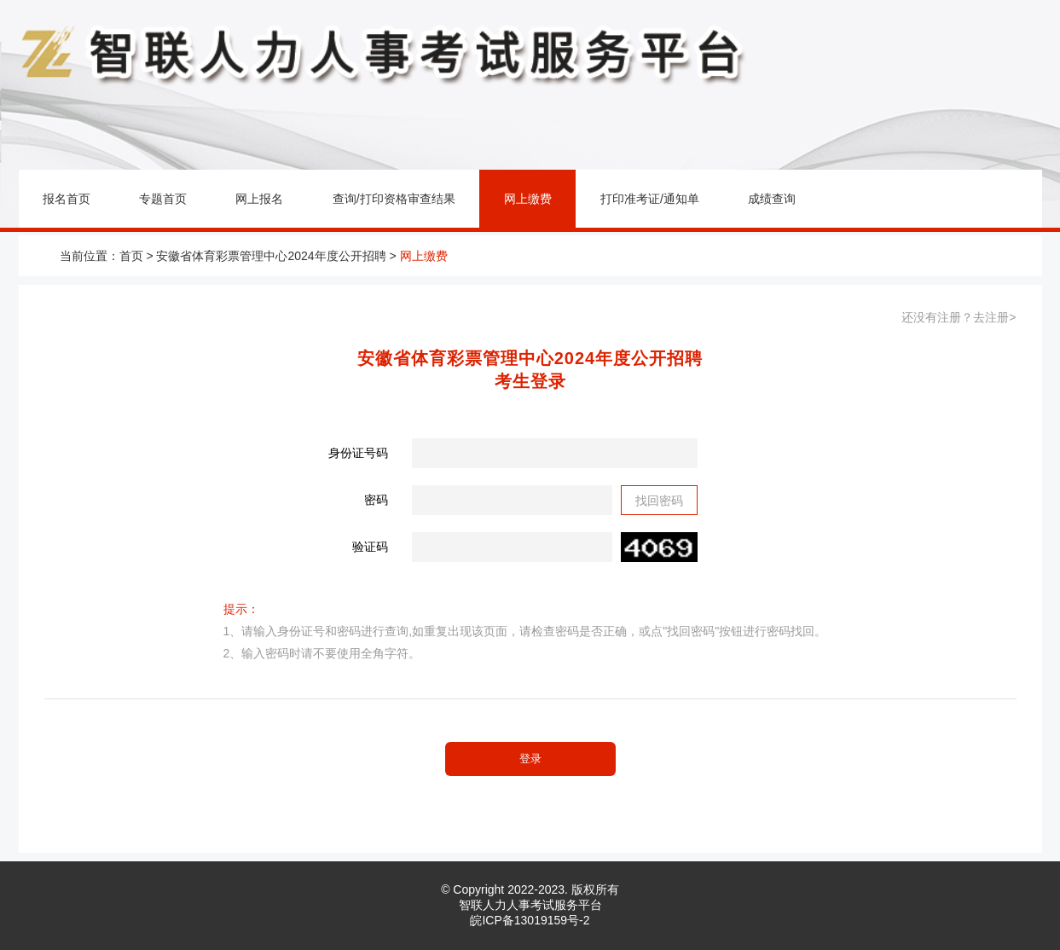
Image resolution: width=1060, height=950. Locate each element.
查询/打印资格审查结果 (394, 199)
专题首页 (163, 199)
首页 (131, 256)
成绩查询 (772, 199)
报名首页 (66, 199)
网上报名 (259, 199)
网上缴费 (528, 199)
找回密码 (659, 500)
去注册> (994, 317)
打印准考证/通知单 (649, 199)
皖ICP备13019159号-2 (529, 920)
